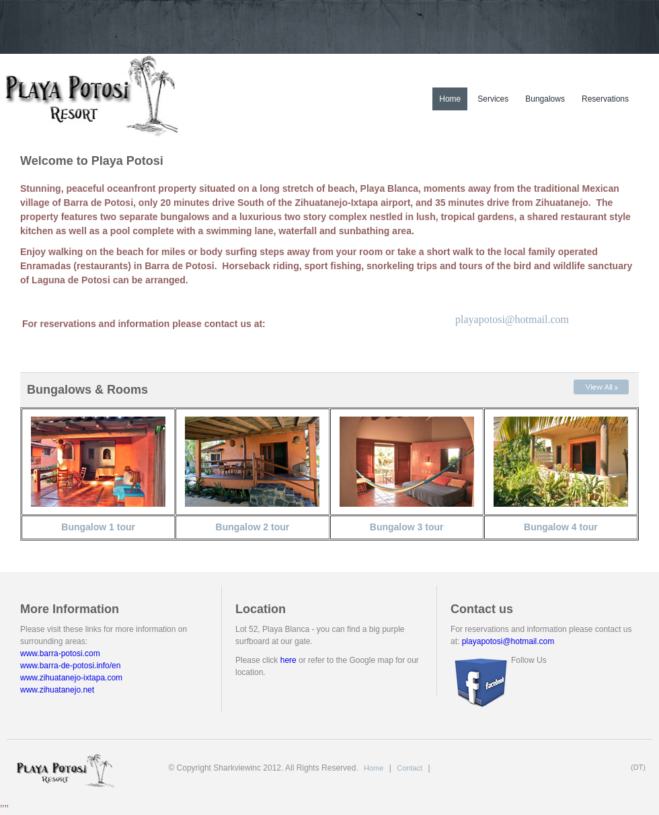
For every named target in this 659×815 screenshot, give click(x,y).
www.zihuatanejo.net (57, 690)
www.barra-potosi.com (60, 653)
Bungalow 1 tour (98, 527)
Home (450, 99)
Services (492, 99)
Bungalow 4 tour (561, 527)
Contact (409, 768)
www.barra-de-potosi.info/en (70, 665)
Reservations (605, 99)
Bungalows (545, 99)
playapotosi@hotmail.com (512, 319)
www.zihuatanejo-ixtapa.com (71, 677)
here (288, 660)
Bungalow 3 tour (407, 527)
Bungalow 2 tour (253, 527)
